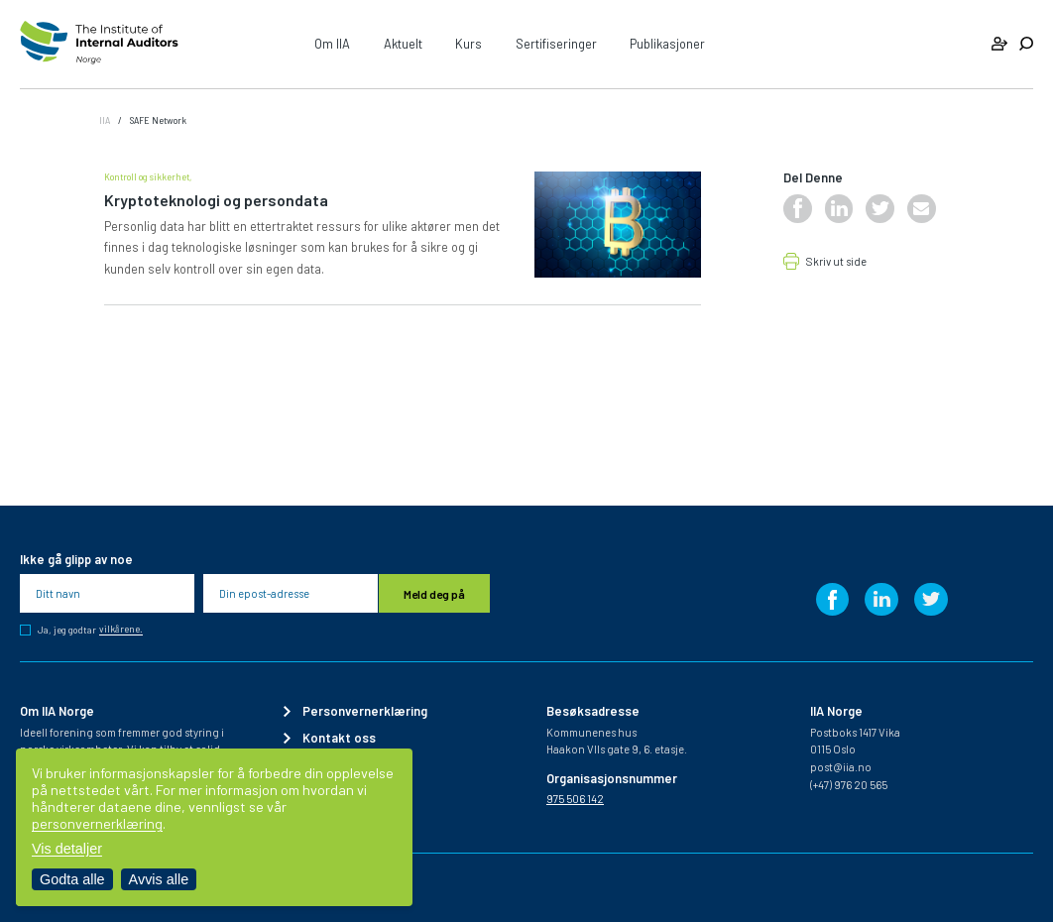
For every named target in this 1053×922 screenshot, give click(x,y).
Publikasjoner (667, 44)
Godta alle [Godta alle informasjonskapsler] (72, 879)
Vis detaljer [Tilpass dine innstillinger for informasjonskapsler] (67, 849)
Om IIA (332, 44)
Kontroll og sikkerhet (146, 176)
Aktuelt (403, 44)
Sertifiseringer (556, 44)
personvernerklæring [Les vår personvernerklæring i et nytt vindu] (97, 823)
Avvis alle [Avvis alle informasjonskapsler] (159, 879)
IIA (104, 120)
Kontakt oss (339, 738)
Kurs (468, 44)
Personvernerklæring (364, 711)
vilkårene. (121, 629)
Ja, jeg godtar (90, 630)
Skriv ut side (836, 262)
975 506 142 (575, 798)
